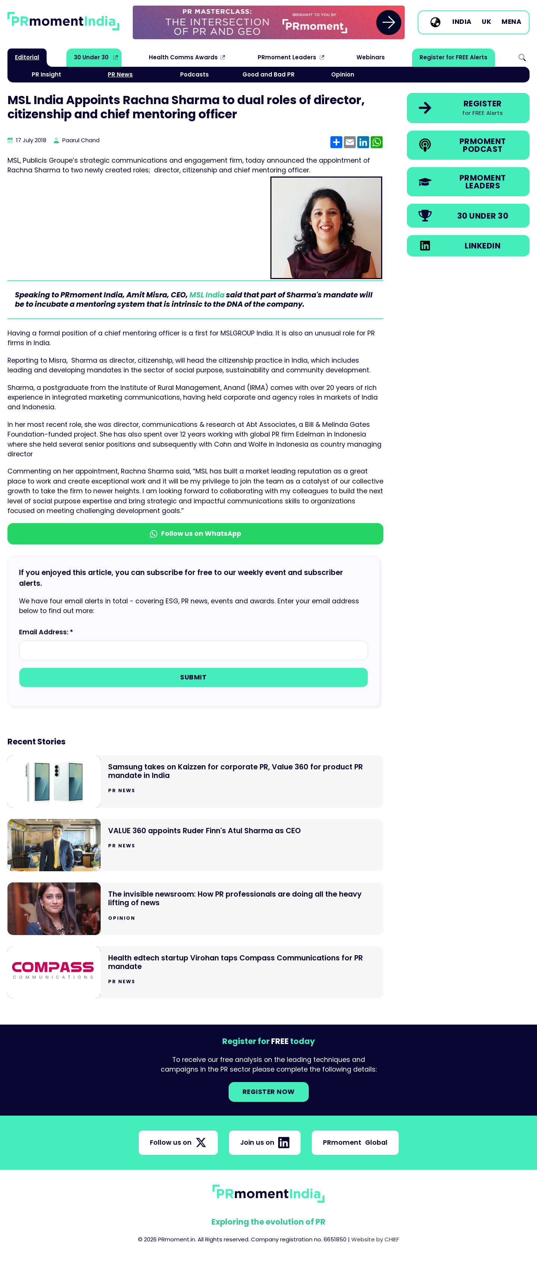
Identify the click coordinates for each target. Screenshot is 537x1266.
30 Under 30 (91, 57)
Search (522, 57)
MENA (511, 22)
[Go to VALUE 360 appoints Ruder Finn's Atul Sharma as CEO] (195, 845)
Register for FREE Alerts (453, 57)
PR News (120, 74)
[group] (269, 22)
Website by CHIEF (375, 1239)
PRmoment (355, 1142)
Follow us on (178, 1142)
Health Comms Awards (183, 57)
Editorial (27, 57)
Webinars (371, 57)
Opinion (342, 74)
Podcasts (194, 74)
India (462, 22)
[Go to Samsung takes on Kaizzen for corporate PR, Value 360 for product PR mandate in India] (195, 781)
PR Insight (46, 74)
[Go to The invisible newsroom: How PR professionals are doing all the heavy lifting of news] (195, 908)
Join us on (264, 1142)
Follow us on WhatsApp (195, 533)
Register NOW (268, 1091)
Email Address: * (46, 632)
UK (486, 22)
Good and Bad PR (268, 74)
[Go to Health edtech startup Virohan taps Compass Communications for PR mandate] (195, 972)
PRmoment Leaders (287, 57)
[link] (269, 22)
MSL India (206, 295)
